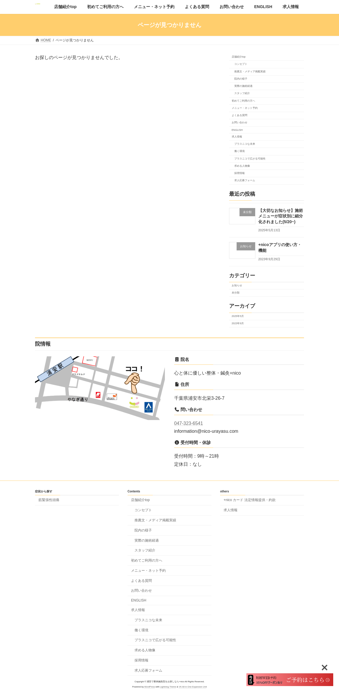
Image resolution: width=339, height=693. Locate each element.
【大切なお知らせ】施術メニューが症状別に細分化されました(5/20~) (280, 216)
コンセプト (240, 64)
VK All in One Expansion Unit (193, 686)
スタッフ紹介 (242, 93)
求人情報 (237, 136)
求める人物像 (242, 165)
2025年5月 (238, 315)
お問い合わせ (239, 122)
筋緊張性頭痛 (48, 500)
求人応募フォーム (244, 180)
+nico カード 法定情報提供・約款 (250, 500)
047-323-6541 (188, 423)
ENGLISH (237, 129)
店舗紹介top (239, 56)
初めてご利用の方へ (243, 100)
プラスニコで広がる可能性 (249, 158)
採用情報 (239, 173)
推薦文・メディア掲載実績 (249, 71)
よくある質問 (239, 115)
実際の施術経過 (243, 86)
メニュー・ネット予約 (245, 107)
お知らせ (237, 285)
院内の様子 (240, 78)
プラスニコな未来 (244, 143)
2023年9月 (238, 323)
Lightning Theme (168, 686)
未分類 (235, 292)
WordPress (149, 686)
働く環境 (239, 151)
